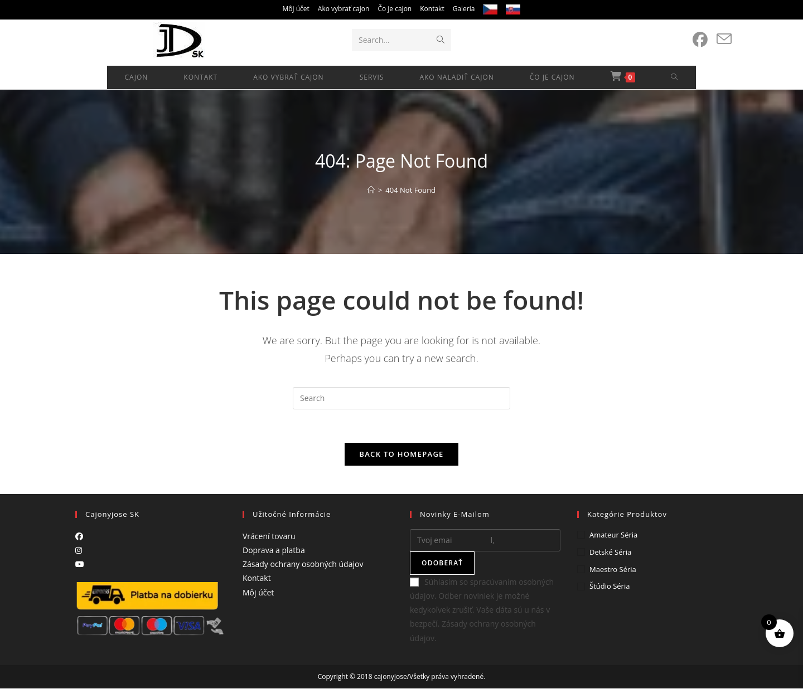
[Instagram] (78, 550)
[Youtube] (79, 564)
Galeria (464, 8)
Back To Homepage (401, 454)
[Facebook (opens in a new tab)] (700, 39)
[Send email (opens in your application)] (724, 39)
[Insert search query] (401, 398)
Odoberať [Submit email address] (442, 563)
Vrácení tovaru (269, 536)
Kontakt (432, 8)
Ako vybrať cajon (344, 8)
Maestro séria (612, 569)
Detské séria (610, 553)
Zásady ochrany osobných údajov (303, 564)
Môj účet (296, 8)
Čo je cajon (395, 8)
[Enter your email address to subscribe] (485, 541)
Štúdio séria (609, 587)
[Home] (371, 190)
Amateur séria (613, 535)
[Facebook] (79, 536)
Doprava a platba (274, 550)
